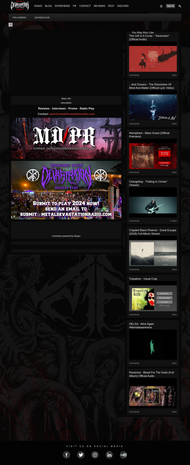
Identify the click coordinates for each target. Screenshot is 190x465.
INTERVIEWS (62, 6)
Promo (73, 108)
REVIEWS (99, 6)
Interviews (59, 108)
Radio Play (87, 108)
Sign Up (170, 6)
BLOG (48, 6)
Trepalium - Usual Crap (143, 278)
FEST (111, 6)
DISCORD (122, 6)
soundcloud (42, 17)
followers (19, 17)
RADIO (38, 6)
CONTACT (85, 6)
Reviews (44, 108)
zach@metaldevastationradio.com (72, 113)
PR (74, 6)
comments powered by (66, 236)
